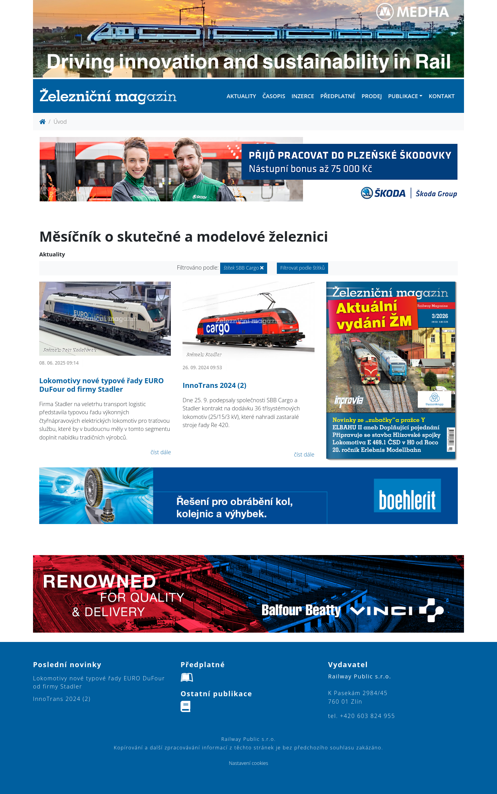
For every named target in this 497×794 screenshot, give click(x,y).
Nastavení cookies (248, 763)
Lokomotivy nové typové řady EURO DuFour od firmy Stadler (101, 385)
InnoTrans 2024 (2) (214, 385)
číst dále (161, 452)
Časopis (273, 96)
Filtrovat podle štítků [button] (302, 268)
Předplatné (337, 96)
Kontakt (442, 96)
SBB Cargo (244, 268)
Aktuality (241, 96)
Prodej (371, 96)
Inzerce (303, 96)
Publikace (403, 96)
